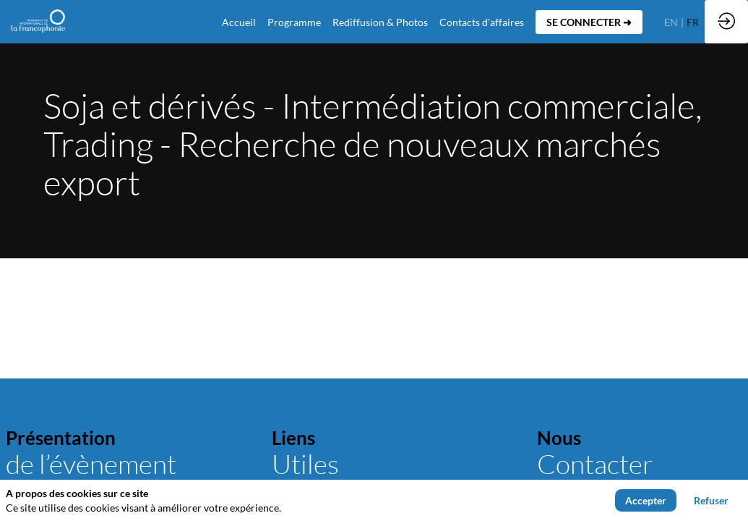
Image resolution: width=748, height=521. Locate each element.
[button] (589, 22)
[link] (294, 21)
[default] (239, 21)
